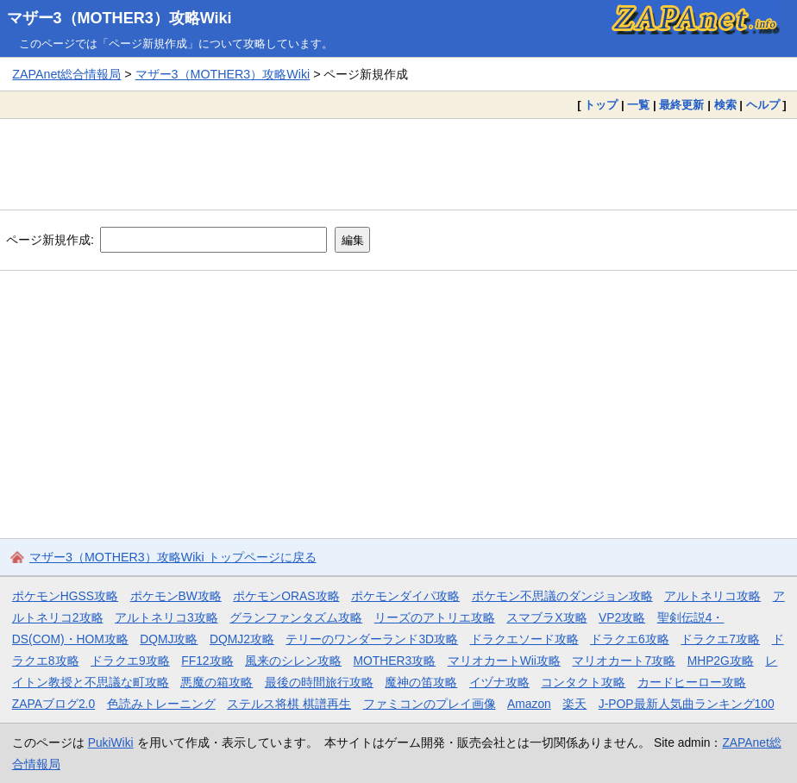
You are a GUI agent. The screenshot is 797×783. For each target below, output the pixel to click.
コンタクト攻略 (583, 682)
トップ (601, 104)
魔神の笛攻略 (421, 682)
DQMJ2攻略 (242, 639)
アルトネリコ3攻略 (166, 617)
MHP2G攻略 (720, 660)
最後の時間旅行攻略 (319, 682)
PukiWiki (111, 742)
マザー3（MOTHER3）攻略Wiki (119, 18)
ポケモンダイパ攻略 (405, 596)
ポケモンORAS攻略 (286, 596)
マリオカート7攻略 (623, 660)
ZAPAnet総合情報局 (66, 74)
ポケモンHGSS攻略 (65, 596)
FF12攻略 (207, 660)
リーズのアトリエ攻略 (434, 617)
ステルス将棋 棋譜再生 (289, 704)
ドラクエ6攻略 (629, 639)
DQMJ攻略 (169, 639)
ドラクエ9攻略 (130, 660)
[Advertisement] (398, 164)
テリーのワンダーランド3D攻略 (372, 639)
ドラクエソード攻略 (524, 639)
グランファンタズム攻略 (295, 617)
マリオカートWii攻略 (504, 660)
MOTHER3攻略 (395, 660)
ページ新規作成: (50, 240)
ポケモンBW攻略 (176, 596)
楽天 (574, 704)
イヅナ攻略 (499, 682)
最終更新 (681, 104)
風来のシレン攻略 (293, 660)
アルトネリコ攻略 (712, 596)
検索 (725, 104)
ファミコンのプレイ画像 (429, 704)
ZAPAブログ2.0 (53, 704)
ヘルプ (763, 104)
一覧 (638, 104)
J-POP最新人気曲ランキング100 (687, 704)
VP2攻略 (622, 617)
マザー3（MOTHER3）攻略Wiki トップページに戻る (173, 557)
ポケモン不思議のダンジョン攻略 (562, 596)
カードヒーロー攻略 (691, 682)
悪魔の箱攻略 (216, 682)
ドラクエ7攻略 (720, 639)
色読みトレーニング (161, 704)
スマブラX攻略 (546, 617)
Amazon (529, 704)
